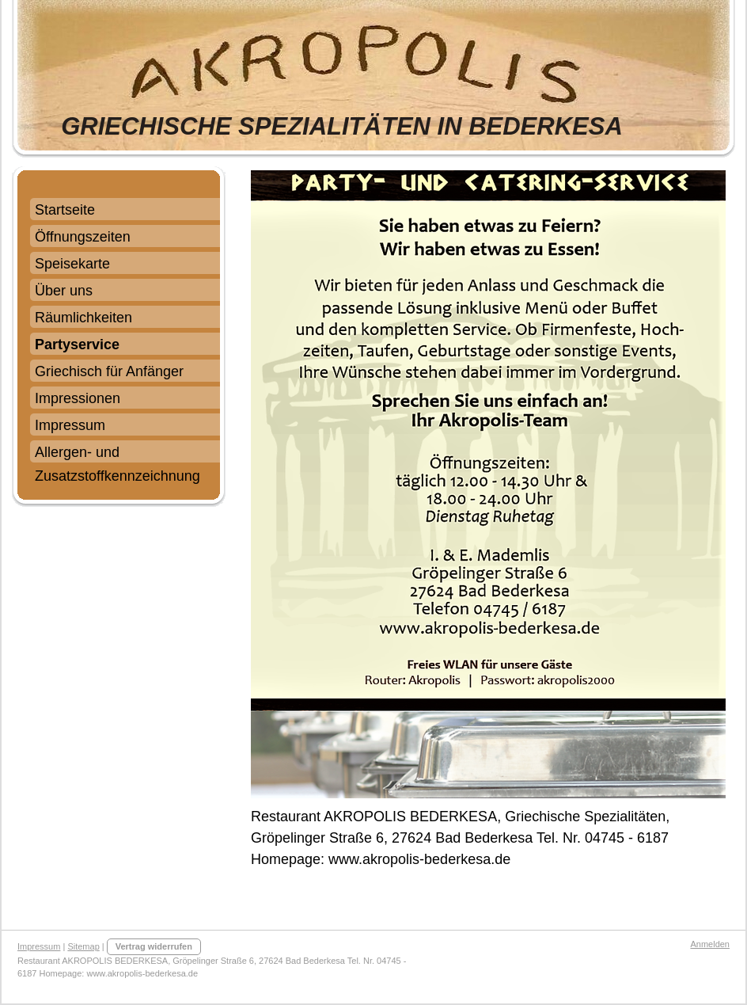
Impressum (38, 946)
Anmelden (710, 944)
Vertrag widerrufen (154, 946)
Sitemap (83, 946)
